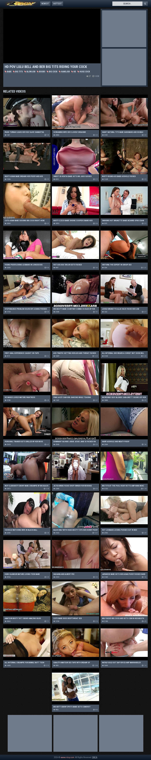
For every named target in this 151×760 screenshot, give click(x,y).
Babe (8, 71)
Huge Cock (83, 71)
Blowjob (29, 71)
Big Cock (52, 71)
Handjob (64, 71)
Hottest (57, 4)
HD (73, 71)
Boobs (41, 71)
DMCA (94, 757)
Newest (45, 4)
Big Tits (18, 71)
